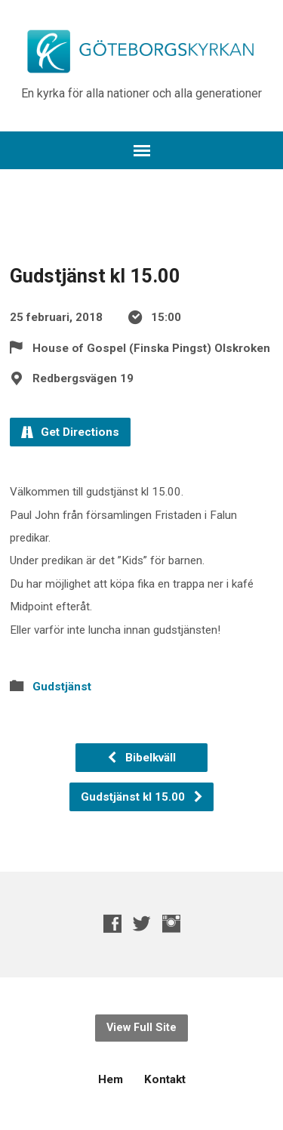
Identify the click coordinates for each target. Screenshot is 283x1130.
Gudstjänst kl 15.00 (142, 797)
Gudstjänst (61, 686)
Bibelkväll (141, 757)
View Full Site (141, 1027)
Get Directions (70, 432)
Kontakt (165, 1079)
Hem (110, 1079)
